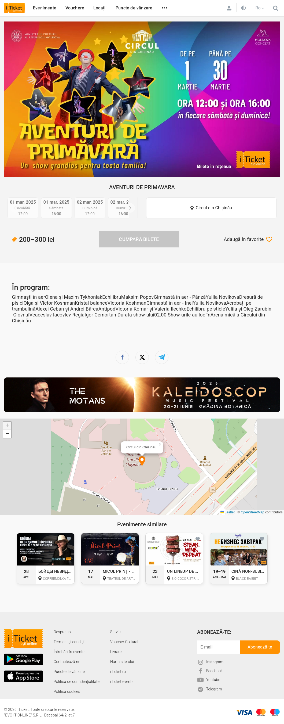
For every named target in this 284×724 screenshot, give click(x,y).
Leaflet (227, 512)
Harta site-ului (122, 662)
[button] (142, 461)
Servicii (116, 632)
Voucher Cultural (124, 642)
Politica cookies (67, 691)
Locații (99, 7)
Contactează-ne (67, 662)
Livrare (115, 652)
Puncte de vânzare (134, 7)
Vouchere (74, 7)
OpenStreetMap (252, 512)
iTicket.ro (118, 671)
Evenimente (44, 7)
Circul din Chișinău (214, 207)
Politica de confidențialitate (76, 681)
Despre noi (63, 632)
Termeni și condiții (69, 642)
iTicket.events (122, 681)
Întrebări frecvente (69, 652)
